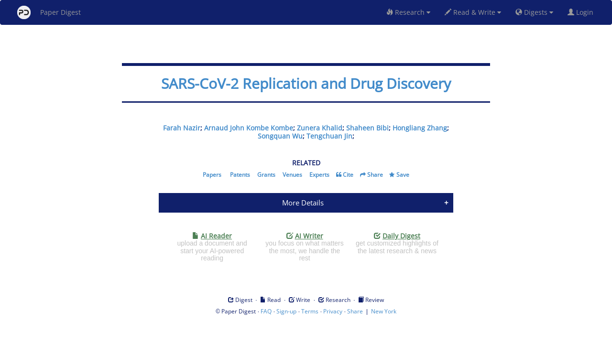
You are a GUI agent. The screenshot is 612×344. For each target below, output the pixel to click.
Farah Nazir (181, 127)
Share (375, 175)
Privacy (332, 311)
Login (582, 12)
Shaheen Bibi (367, 127)
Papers (212, 175)
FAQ (266, 311)
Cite (348, 175)
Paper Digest (49, 12)
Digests (534, 12)
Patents (240, 175)
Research (408, 12)
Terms (309, 311)
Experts (319, 175)
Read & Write (473, 12)
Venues (292, 175)
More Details (303, 202)
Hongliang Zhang (420, 127)
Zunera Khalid (319, 127)
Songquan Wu (280, 135)
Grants (266, 175)
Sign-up (286, 311)
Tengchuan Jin (329, 135)
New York (383, 311)
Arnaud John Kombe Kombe (248, 127)
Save (402, 175)
